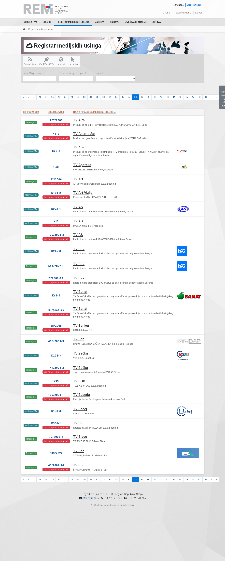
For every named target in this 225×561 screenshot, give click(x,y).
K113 (56, 133)
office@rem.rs (91, 498)
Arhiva (157, 22)
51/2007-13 (56, 310)
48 (199, 97)
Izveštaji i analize (136, 22)
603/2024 (56, 453)
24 (46, 97)
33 (103, 97)
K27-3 (56, 151)
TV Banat (80, 292)
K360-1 (56, 423)
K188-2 (56, 192)
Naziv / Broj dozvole (32, 73)
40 (148, 97)
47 (193, 97)
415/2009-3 (56, 341)
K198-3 (56, 411)
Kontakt (199, 12)
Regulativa (30, 22)
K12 (56, 221)
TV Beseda (81, 395)
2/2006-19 (56, 278)
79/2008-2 (56, 436)
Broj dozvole (56, 112)
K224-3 (56, 355)
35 (116, 97)
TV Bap (78, 339)
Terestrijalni (30, 61)
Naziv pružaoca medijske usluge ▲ (94, 112)
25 (52, 97)
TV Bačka (80, 353)
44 (174, 97)
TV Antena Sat (84, 134)
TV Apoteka (82, 165)
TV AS (78, 207)
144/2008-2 (56, 367)
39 (142, 97)
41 (155, 97)
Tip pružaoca (31, 112)
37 (129, 97)
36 (123, 97)
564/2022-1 (56, 266)
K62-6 (56, 295)
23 (40, 97)
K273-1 (56, 209)
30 (84, 97)
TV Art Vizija (82, 193)
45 (180, 97)
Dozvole (100, 73)
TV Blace (80, 437)
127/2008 (56, 120)
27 (65, 97)
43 (167, 97)
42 (161, 97)
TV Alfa (79, 120)
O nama (166, 12)
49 (206, 97)
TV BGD (79, 381)
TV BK (78, 423)
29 (78, 97)
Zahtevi (99, 22)
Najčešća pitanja (182, 12)
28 (71, 97)
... (33, 97)
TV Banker (81, 326)
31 (91, 97)
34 (110, 97)
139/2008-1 (56, 394)
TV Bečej (80, 409)
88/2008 (56, 325)
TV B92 (78, 249)
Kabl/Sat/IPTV (46, 61)
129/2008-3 (56, 234)
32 (97, 97)
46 (186, 97)
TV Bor (78, 451)
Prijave (114, 22)
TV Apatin (80, 147)
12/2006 (56, 179)
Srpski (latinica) (194, 5)
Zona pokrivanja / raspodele (73, 73)
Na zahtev (73, 61)
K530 (56, 167)
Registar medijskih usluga (73, 22)
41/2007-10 (56, 465)
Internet (61, 61)
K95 (56, 381)
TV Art (78, 179)
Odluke (47, 22)
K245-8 (56, 251)
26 (59, 97)
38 (135, 97)
